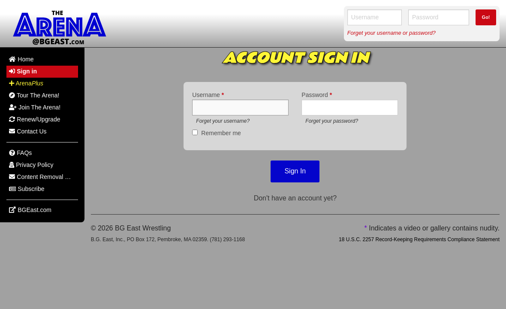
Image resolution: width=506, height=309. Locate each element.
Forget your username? (223, 121)
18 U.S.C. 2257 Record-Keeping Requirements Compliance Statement (419, 239)
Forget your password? (331, 121)
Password (316, 94)
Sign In (295, 171)
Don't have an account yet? (295, 198)
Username (208, 94)
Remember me (221, 133)
